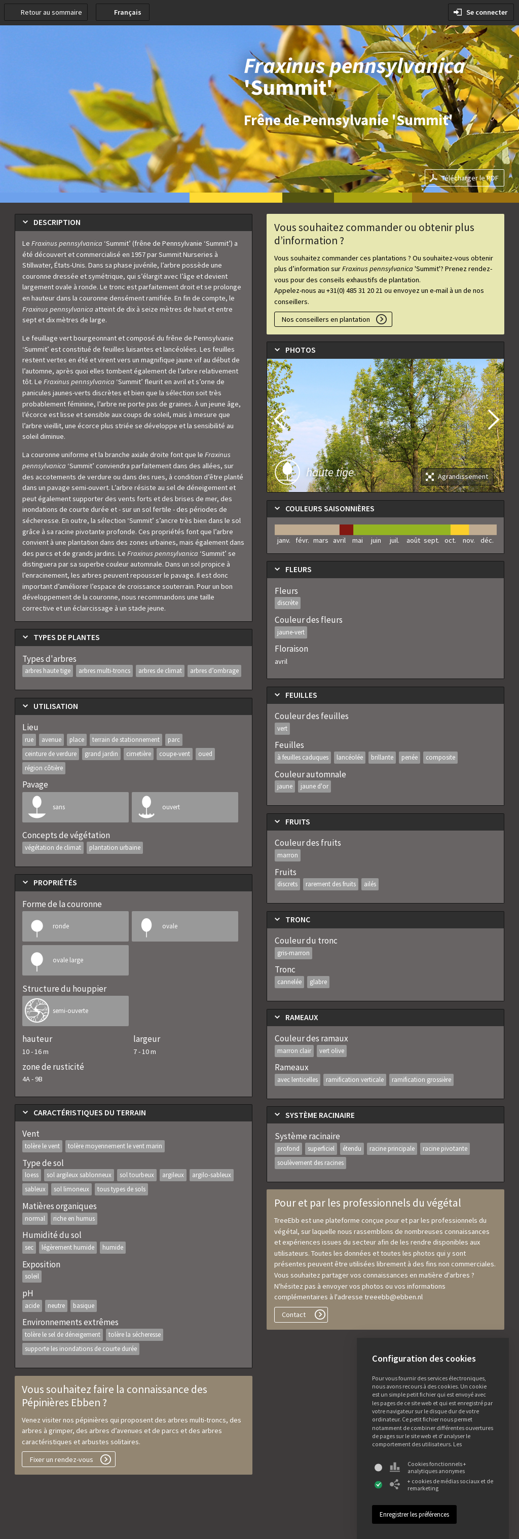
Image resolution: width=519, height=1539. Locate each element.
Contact (294, 1314)
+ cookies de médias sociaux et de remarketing (441, 1485)
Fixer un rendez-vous (61, 1459)
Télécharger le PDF (470, 177)
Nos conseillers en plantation (326, 319)
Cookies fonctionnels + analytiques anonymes (428, 1467)
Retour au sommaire (51, 12)
